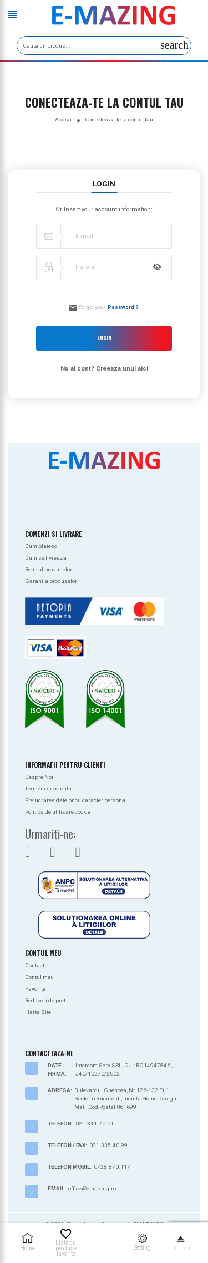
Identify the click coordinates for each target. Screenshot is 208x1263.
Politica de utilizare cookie (57, 812)
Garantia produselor (51, 581)
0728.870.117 (112, 1167)
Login (104, 337)
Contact (34, 965)
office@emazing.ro (92, 1188)
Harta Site (38, 1012)
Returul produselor (48, 569)
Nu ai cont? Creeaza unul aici (104, 368)
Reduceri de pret (45, 1000)
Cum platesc (41, 546)
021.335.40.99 (108, 1145)
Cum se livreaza (46, 558)
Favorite (35, 989)
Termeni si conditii (48, 788)
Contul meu (39, 977)
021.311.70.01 (94, 1123)
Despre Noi (39, 777)
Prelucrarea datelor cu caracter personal (76, 800)
